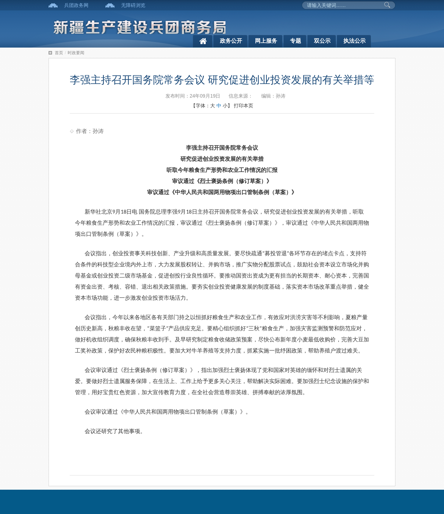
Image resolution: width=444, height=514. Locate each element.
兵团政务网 (76, 5)
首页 (59, 52)
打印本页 (243, 105)
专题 (295, 41)
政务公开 (231, 41)
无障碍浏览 (133, 5)
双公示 (322, 41)
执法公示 (354, 41)
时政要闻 (76, 52)
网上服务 (266, 41)
